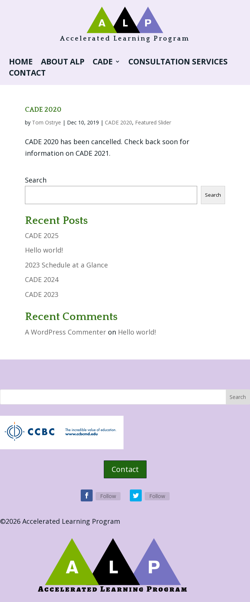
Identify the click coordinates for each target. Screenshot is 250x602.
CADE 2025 (41, 235)
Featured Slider (153, 122)
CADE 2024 (41, 279)
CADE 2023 (41, 294)
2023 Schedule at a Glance (66, 264)
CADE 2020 (43, 110)
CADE (103, 63)
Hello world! (44, 249)
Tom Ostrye (46, 122)
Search (36, 179)
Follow (108, 496)
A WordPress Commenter (65, 331)
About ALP (62, 63)
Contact (27, 74)
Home (21, 63)
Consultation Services (178, 63)
